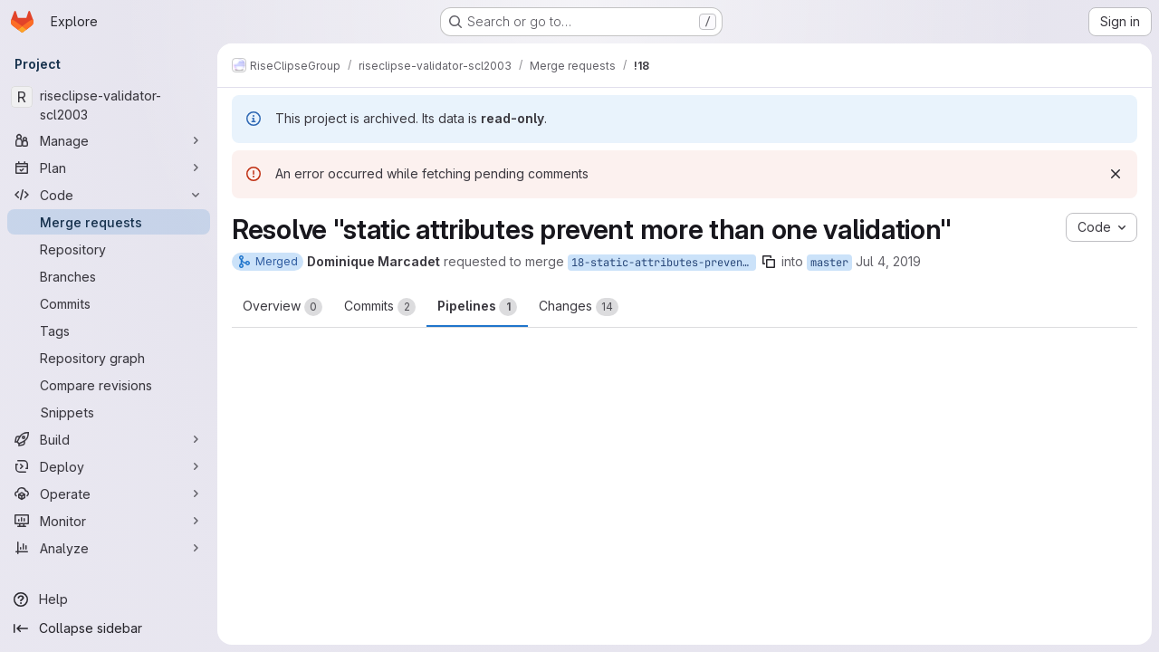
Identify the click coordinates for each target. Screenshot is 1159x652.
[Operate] (108, 493)
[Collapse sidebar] (108, 628)
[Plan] (108, 167)
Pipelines (477, 307)
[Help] (108, 599)
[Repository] (108, 249)
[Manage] (108, 140)
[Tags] (108, 330)
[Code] (108, 194)
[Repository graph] (108, 357)
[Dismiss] (1115, 174)
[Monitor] (108, 520)
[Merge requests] (108, 222)
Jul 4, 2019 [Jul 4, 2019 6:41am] (888, 261)
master (829, 262)
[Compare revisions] (108, 385)
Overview (282, 307)
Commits (380, 307)
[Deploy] (108, 466)
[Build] (108, 439)
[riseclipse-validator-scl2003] (108, 105)
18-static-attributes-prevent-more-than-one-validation (663, 262)
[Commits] (108, 303)
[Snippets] (108, 412)
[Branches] (108, 276)
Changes (578, 307)
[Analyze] (108, 548)
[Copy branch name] (769, 262)
